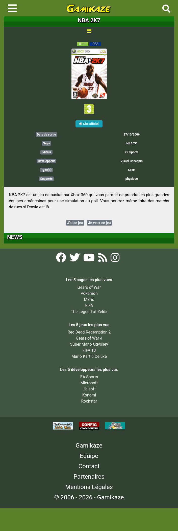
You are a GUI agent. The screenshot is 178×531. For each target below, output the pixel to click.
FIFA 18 (89, 350)
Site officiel (88, 124)
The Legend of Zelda (89, 311)
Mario (89, 299)
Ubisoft (89, 389)
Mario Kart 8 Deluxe (89, 356)
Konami (89, 395)
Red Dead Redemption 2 (89, 332)
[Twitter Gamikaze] (75, 259)
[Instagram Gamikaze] (115, 259)
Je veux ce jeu (99, 223)
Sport (131, 170)
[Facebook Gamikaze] (61, 259)
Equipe (89, 455)
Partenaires (89, 476)
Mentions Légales (89, 487)
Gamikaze (89, 445)
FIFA (89, 305)
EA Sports (89, 376)
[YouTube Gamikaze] (89, 259)
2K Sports (131, 152)
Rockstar (89, 401)
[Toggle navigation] (12, 8)
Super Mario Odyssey (89, 344)
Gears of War (89, 287)
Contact (89, 466)
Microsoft (89, 383)
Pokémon (89, 293)
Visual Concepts (131, 161)
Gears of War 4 (89, 338)
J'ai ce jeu (75, 223)
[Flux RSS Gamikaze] (103, 259)
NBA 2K (131, 143)
